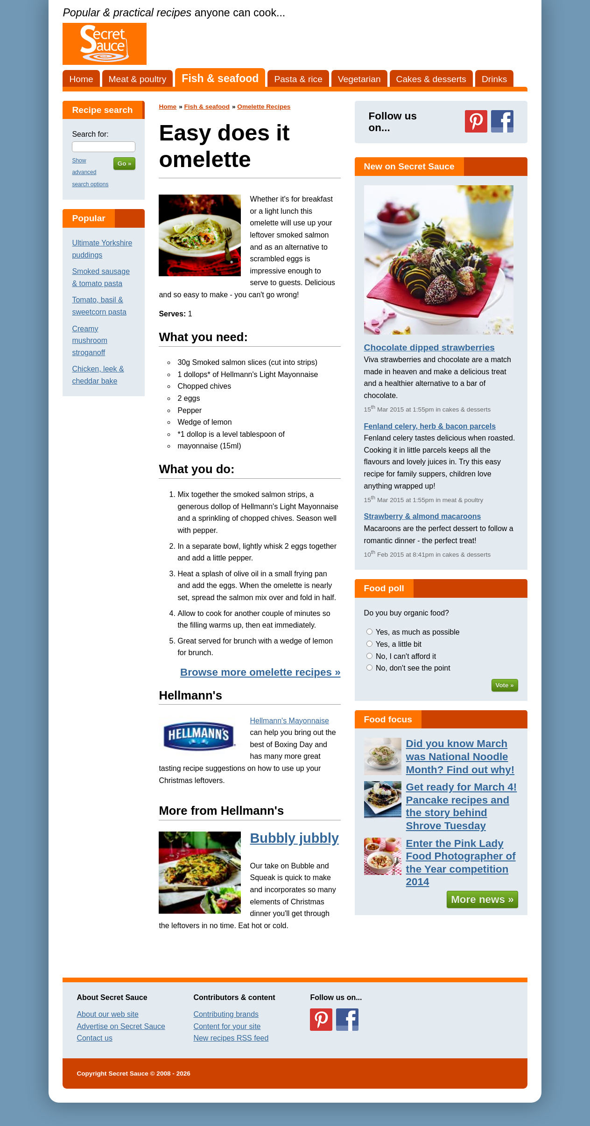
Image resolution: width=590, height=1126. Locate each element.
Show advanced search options (90, 172)
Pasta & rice (298, 79)
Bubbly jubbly (294, 838)
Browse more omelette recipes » (260, 672)
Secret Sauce (128, 1073)
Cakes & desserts (431, 79)
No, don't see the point (413, 668)
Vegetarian (359, 79)
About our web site (108, 1014)
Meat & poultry (138, 79)
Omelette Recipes (263, 106)
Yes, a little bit (398, 644)
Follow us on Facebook (502, 121)
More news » (482, 899)
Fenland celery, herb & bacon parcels (430, 426)
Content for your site (226, 1026)
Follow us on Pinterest (476, 121)
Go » (125, 163)
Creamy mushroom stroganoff (89, 341)
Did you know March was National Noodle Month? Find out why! (460, 756)
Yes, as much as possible (418, 632)
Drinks (494, 79)
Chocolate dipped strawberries (429, 347)
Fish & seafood (220, 78)
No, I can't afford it (406, 656)
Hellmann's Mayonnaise (289, 721)
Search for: (90, 134)
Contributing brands (226, 1014)
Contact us (94, 1038)
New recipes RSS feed (230, 1038)
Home (81, 79)
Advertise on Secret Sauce (121, 1026)
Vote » (505, 685)
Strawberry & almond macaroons (422, 516)
